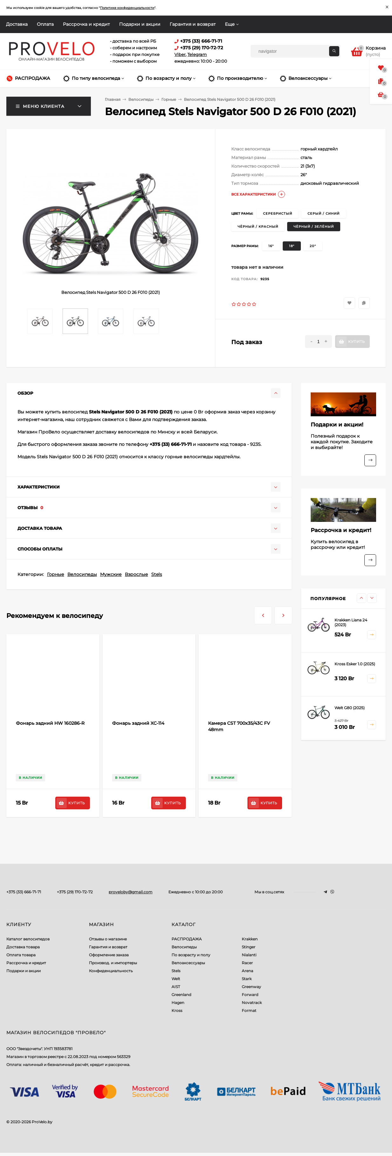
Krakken (250, 939)
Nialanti (249, 954)
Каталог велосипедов (28, 939)
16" (271, 246)
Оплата (45, 24)
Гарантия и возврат (193, 24)
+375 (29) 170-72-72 (75, 891)
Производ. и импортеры (113, 962)
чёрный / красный (258, 227)
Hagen (178, 1002)
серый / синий (324, 213)
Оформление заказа (109, 954)
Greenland (181, 994)
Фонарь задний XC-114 (138, 723)
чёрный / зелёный (314, 227)
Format (249, 1010)
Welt (176, 978)
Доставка (17, 24)
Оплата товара (21, 954)
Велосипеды (82, 574)
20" (313, 246)
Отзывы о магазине (108, 939)
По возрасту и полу (191, 954)
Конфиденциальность (111, 970)
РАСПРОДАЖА (187, 939)
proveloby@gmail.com (130, 891)
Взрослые (136, 574)
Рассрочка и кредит (86, 24)
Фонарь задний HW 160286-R (50, 723)
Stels (156, 574)
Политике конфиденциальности (127, 8)
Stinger (248, 947)
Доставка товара (23, 947)
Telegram (197, 54)
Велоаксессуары (188, 962)
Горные (55, 574)
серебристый (277, 213)
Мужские (111, 574)
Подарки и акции (139, 24)
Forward (250, 994)
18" (291, 246)
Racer (247, 962)
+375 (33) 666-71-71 (23, 891)
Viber (180, 54)
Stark (247, 978)
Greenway (251, 986)
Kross (177, 1010)
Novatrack (252, 1002)
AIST (176, 986)
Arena (247, 970)
